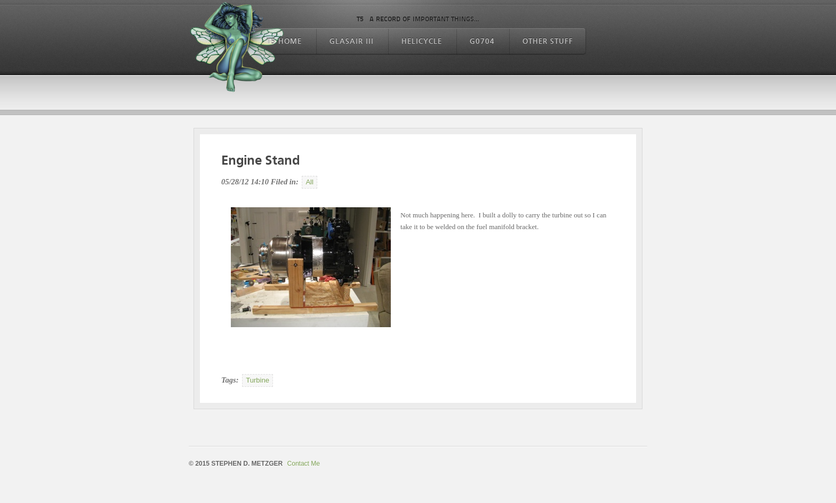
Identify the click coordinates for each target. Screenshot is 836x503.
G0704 (482, 41)
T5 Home (284, 41)
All (310, 182)
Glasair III (351, 41)
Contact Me (303, 463)
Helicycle (421, 41)
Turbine (257, 380)
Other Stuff (547, 41)
